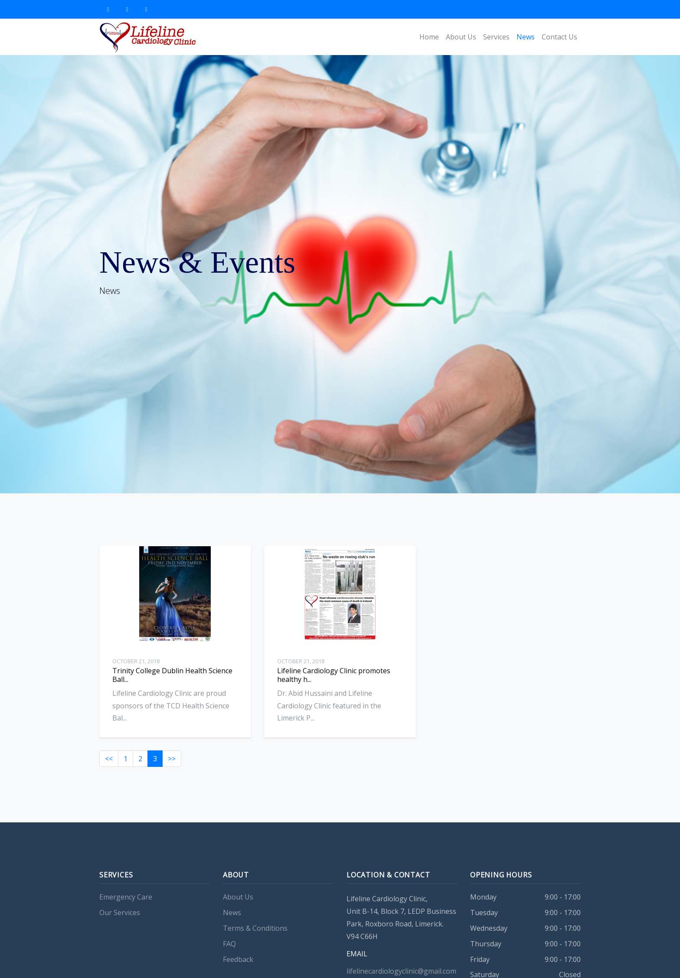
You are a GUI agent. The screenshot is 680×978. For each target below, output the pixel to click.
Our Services (119, 927)
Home (429, 37)
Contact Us (559, 37)
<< (109, 773)
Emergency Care (125, 911)
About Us (461, 37)
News (526, 37)
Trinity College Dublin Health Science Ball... (172, 675)
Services (496, 37)
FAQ (229, 958)
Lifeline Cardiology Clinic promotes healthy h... (333, 689)
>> (172, 773)
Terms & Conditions (255, 943)
